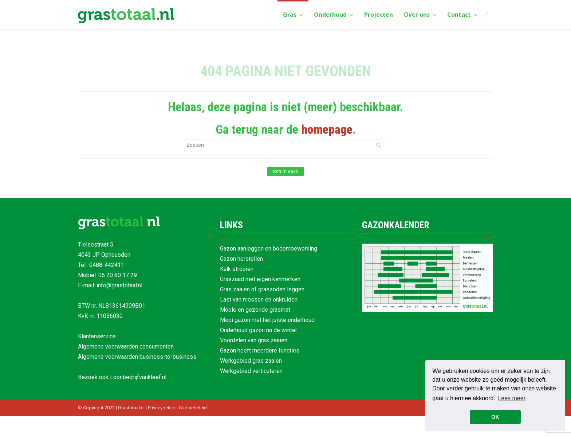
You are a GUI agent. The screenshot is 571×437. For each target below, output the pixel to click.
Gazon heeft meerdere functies (259, 350)
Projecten (378, 15)
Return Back (285, 171)
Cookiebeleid (193, 407)
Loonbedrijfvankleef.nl (138, 377)
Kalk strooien (236, 268)
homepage (327, 129)
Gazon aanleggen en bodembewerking (268, 248)
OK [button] (495, 417)
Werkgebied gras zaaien (251, 360)
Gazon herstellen (241, 258)
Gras (293, 15)
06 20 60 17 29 (117, 275)
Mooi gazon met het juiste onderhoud (267, 319)
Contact (462, 15)
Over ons (420, 15)
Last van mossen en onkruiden (259, 299)
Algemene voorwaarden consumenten (126, 346)
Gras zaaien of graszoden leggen (262, 289)
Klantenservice (97, 336)
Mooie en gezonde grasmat (255, 309)
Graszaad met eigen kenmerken (260, 279)
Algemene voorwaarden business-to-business (137, 356)
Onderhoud (333, 15)
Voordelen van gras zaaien (253, 340)
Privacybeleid (162, 407)
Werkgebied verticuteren (251, 370)
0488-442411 (106, 264)
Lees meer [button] (511, 398)
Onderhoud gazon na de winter (258, 330)
